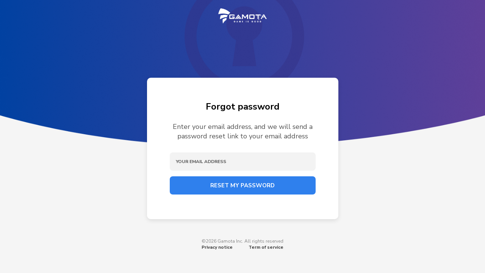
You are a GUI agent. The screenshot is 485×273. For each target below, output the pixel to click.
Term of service (266, 247)
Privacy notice (217, 247)
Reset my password (242, 185)
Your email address (201, 161)
